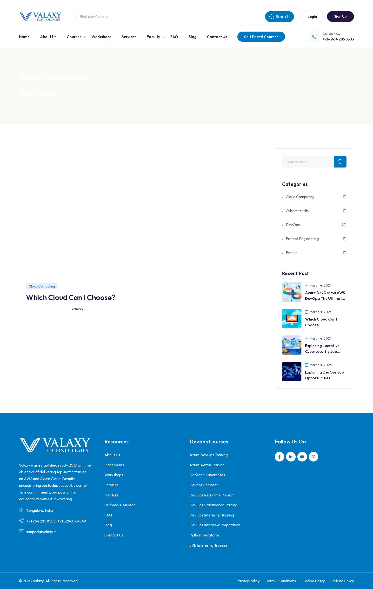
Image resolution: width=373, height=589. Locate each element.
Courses (74, 36)
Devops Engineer (203, 484)
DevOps (293, 224)
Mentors (111, 495)
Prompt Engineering (302, 238)
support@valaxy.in (41, 531)
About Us (48, 36)
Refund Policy (342, 580)
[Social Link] (279, 457)
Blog (192, 36)
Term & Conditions (281, 580)
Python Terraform (204, 535)
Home (24, 36)
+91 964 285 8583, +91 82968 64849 (56, 521)
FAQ (174, 36)
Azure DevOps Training (208, 454)
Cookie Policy (313, 580)
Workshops (101, 36)
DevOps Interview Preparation (214, 524)
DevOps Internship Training (211, 515)
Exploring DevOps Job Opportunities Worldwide (324, 378)
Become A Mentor (119, 504)
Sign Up (340, 16)
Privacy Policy (248, 580)
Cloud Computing (300, 196)
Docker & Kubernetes (207, 474)
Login (312, 16)
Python (292, 252)
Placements (114, 464)
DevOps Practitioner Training (213, 504)
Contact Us (217, 36)
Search (279, 16)
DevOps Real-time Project (211, 495)
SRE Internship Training (208, 545)
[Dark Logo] (40, 16)
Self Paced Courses (261, 36)
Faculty (153, 36)
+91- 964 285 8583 (338, 39)
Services (129, 36)
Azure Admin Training (207, 464)
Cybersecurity (297, 210)
